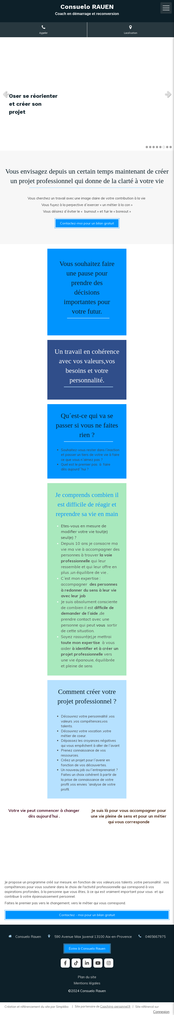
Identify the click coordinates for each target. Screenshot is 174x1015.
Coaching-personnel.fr (115, 1006)
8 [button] (170, 147)
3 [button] (153, 147)
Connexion (161, 1012)
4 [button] (157, 147)
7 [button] (167, 147)
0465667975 (155, 936)
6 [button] (164, 147)
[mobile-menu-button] (166, 8)
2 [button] (150, 147)
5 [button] (160, 147)
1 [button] (147, 147)
